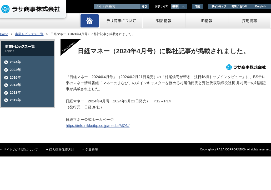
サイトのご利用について (20, 149)
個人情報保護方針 (61, 149)
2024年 (15, 62)
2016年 (15, 77)
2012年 (15, 100)
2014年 (15, 85)
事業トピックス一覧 (29, 34)
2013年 (15, 92)
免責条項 (91, 149)
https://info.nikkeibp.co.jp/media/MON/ (97, 126)
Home (4, 34)
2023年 (15, 70)
